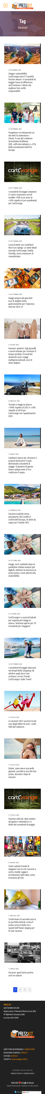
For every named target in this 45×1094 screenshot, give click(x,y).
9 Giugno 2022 (13, 862)
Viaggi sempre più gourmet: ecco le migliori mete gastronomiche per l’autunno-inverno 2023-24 (21, 302)
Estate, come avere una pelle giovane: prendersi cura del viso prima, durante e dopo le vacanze (22, 772)
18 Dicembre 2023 (14, 70)
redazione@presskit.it (19, 1059)
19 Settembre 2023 (15, 241)
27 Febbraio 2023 (14, 510)
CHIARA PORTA (29, 1049)
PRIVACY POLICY (16, 1073)
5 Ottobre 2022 (14, 614)
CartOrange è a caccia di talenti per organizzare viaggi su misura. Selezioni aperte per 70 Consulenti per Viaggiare (22, 621)
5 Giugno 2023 (13, 345)
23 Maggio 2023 (14, 401)
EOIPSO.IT (24, 1053)
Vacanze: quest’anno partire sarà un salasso (20, 974)
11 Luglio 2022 (13, 765)
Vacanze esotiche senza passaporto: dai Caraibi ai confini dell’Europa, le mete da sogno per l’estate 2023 (22, 518)
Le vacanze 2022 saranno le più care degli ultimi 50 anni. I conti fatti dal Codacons (22, 724)
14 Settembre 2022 (15, 664)
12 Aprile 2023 (13, 454)
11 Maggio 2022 (14, 915)
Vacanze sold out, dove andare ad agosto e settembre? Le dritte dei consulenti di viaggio (21, 821)
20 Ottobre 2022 (14, 560)
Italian (26, 1093)
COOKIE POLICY (29, 1073)
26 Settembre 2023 (15, 188)
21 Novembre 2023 (15, 129)
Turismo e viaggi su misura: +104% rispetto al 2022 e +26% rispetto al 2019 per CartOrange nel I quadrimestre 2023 (22, 410)
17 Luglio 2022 (13, 717)
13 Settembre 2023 (15, 294)
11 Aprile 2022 (13, 969)
